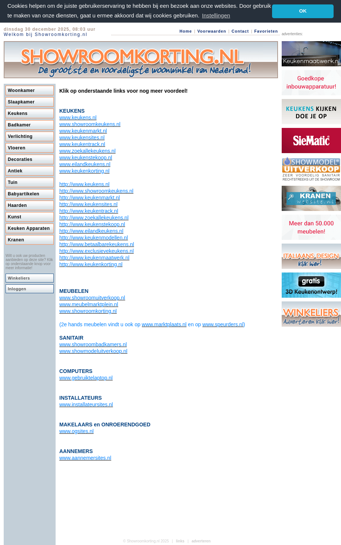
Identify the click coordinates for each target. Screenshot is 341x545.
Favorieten (266, 31)
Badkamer (19, 125)
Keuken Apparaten (29, 228)
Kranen (16, 239)
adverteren (201, 541)
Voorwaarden (211, 31)
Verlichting (20, 136)
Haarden (17, 205)
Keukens (18, 113)
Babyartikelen (23, 193)
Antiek (15, 171)
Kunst (14, 216)
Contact (240, 31)
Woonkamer (21, 90)
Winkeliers (19, 278)
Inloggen (17, 289)
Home (185, 31)
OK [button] (303, 11)
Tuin (12, 182)
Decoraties (20, 159)
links (180, 541)
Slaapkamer (21, 102)
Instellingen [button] (216, 15)
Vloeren (17, 148)
